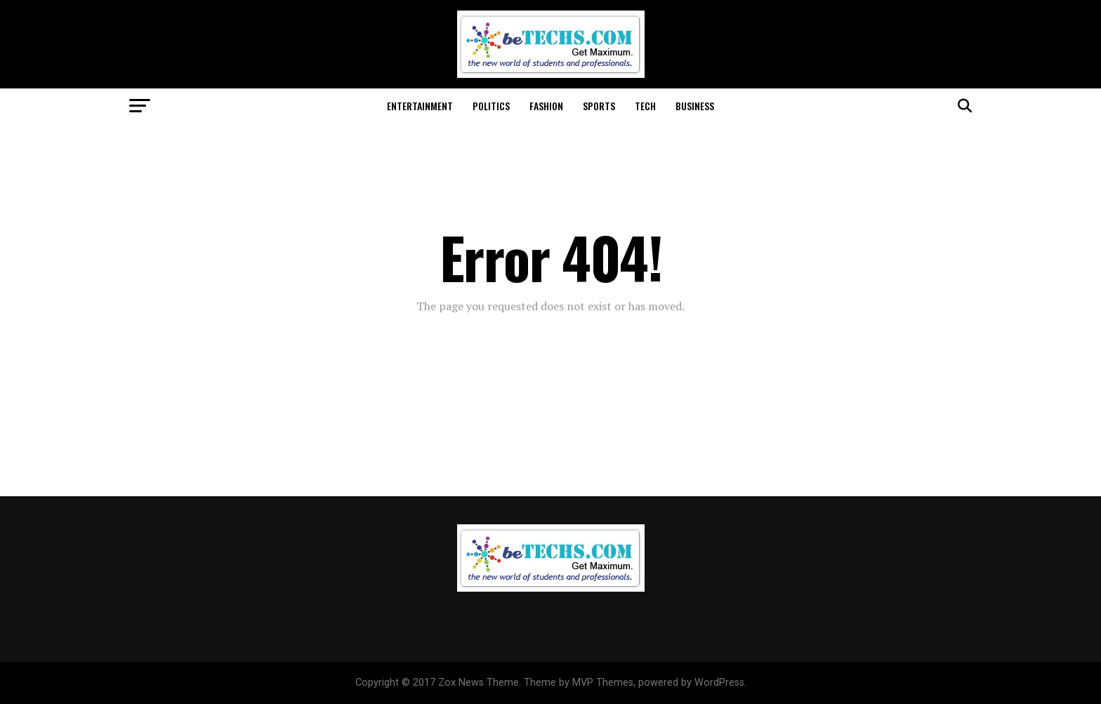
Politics (491, 105)
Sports (599, 105)
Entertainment (420, 105)
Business (694, 105)
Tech (645, 105)
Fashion (546, 105)
